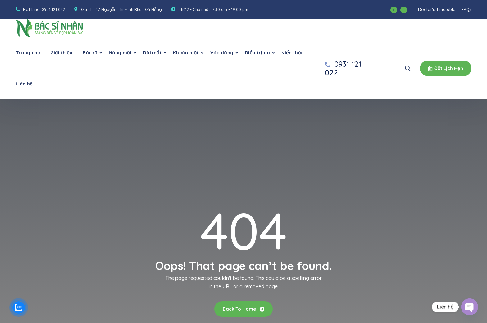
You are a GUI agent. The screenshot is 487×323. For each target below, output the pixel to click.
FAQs (466, 9)
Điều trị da (257, 53)
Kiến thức (292, 53)
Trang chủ (28, 53)
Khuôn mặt (186, 53)
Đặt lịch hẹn (445, 68)
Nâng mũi (120, 53)
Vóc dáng (221, 53)
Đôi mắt (152, 53)
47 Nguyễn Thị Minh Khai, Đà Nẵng (129, 9)
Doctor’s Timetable (436, 9)
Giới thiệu (61, 53)
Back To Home (243, 309)
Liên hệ (24, 84)
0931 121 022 (53, 9)
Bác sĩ (90, 53)
